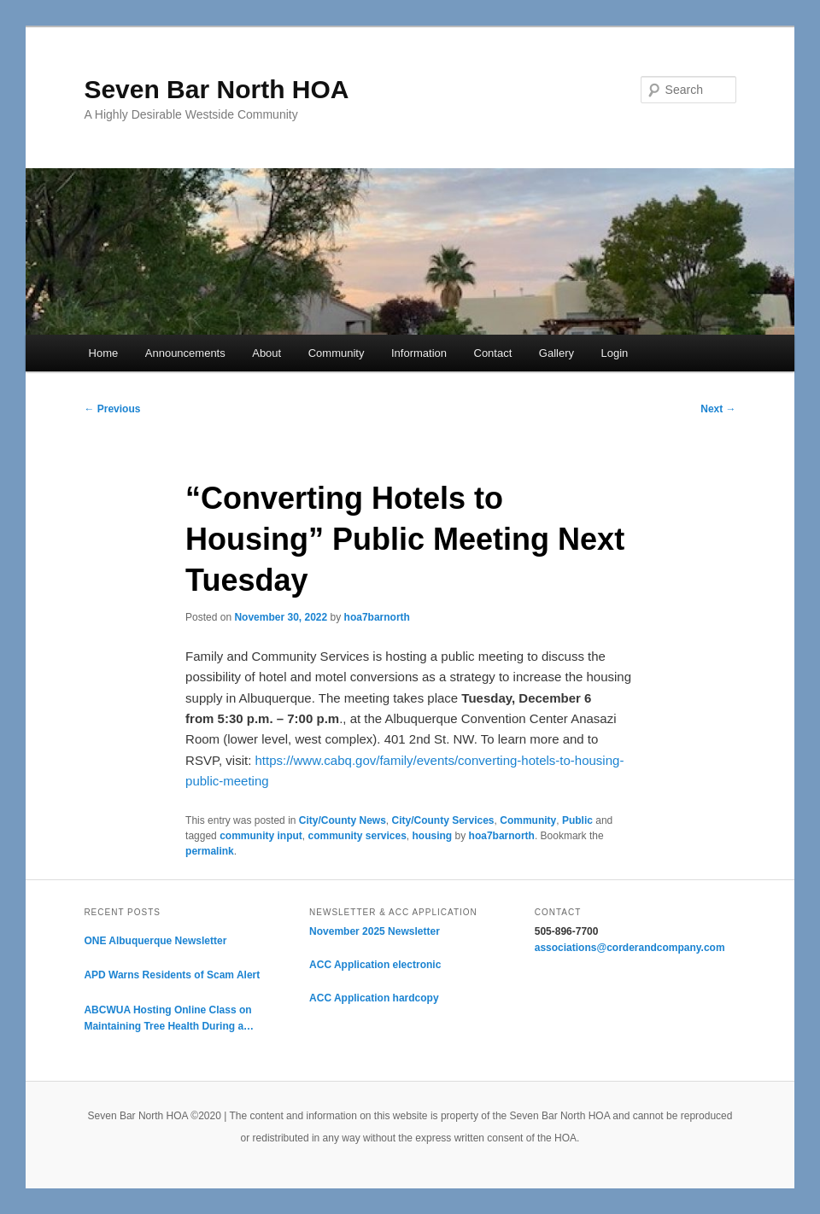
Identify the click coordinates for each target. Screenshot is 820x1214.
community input (261, 836)
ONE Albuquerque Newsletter (155, 941)
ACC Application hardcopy (374, 998)
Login (615, 353)
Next (717, 409)
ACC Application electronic (375, 965)
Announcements (185, 353)
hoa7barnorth (377, 617)
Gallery (556, 353)
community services (357, 836)
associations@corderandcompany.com (630, 948)
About (266, 353)
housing (433, 836)
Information (419, 353)
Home (104, 353)
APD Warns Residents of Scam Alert (172, 975)
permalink (209, 851)
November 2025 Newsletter (374, 931)
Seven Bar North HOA (216, 89)
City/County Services (443, 820)
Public (577, 820)
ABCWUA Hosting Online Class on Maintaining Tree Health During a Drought (167, 1020)
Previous (112, 409)
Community (336, 353)
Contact (493, 353)
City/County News (342, 820)
